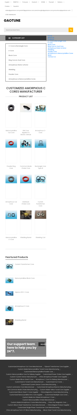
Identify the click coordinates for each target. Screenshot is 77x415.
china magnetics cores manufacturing (54, 392)
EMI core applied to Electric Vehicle (26, 133)
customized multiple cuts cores (56, 395)
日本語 (43, 2)
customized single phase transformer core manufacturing (38, 407)
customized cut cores (54, 382)
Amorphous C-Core (40, 132)
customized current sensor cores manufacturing (38, 384)
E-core (50, 43)
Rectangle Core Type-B (40, 167)
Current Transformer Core (40, 204)
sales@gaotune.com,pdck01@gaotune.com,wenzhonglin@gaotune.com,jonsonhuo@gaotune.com (37, 10)
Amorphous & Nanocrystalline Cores (60, 53)
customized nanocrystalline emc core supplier (26, 395)
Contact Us (52, 57)
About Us (51, 38)
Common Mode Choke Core (26, 167)
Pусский (51, 2)
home (50, 36)
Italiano (60, 2)
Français (25, 2)
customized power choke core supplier (57, 374)
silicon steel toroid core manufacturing (57, 410)
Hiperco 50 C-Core (22, 292)
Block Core (52, 45)
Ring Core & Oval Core (55, 46)
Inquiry (43, 344)
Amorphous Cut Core (11, 203)
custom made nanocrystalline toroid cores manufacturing (38, 369)
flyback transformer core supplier (57, 367)
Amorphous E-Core (22, 306)
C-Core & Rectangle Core (57, 41)
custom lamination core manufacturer (20, 387)
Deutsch (34, 2)
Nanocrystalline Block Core (25, 278)
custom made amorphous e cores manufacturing (28, 402)
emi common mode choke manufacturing (22, 390)
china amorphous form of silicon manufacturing (23, 410)
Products (51, 39)
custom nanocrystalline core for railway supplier (23, 374)
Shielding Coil (40, 237)
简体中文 (16, 2)
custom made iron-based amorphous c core (38, 397)
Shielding (51, 50)
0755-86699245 (10, 15)
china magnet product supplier (58, 405)
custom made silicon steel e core (21, 379)
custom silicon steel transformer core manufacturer (26, 405)
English (7, 2)
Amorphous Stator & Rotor (57, 48)
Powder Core (52, 52)
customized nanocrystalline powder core (38, 372)
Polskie (7, 6)
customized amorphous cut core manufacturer (25, 367)
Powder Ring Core (11, 167)
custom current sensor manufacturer (23, 377)
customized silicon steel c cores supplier (23, 392)
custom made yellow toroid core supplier (54, 390)
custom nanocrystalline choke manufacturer (38, 400)
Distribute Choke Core (26, 203)
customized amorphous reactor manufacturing (54, 387)
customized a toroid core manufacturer (29, 382)
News (49, 55)
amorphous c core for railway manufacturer (51, 379)
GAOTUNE (12, 20)
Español (16, 6)
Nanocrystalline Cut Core (11, 132)
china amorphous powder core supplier (53, 377)
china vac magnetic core (57, 402)
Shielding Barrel (25, 237)
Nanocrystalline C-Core (11, 238)
